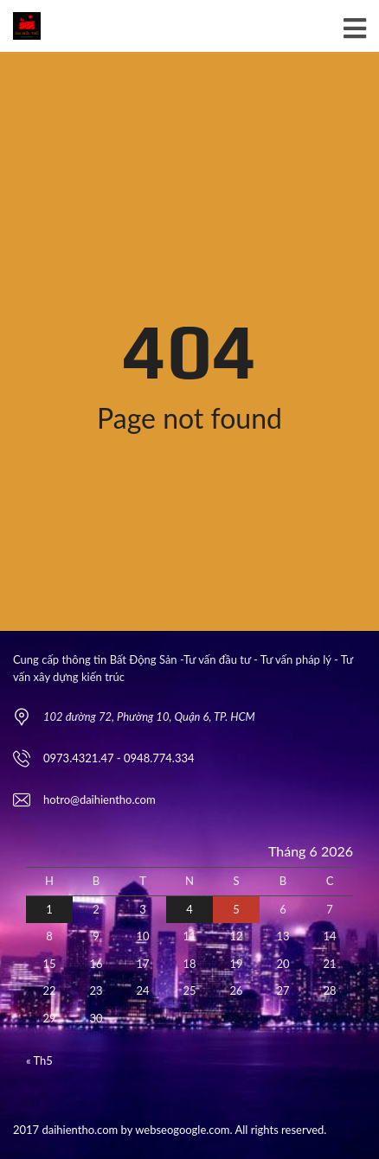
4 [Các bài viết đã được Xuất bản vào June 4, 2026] (189, 909)
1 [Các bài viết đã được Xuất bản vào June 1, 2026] (49, 909)
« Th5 (39, 1060)
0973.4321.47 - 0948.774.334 (119, 758)
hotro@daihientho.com (99, 799)
